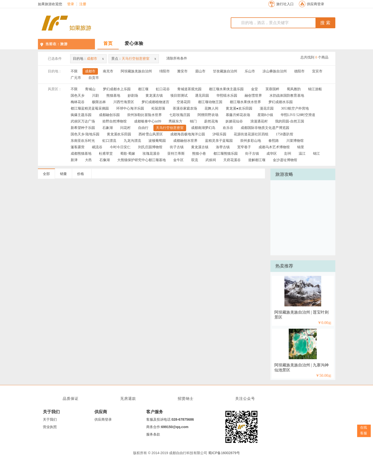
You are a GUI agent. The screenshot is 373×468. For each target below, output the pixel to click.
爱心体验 (134, 43)
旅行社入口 (285, 4)
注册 (82, 4)
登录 (70, 4)
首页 (108, 43)
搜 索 (325, 22)
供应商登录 (315, 4)
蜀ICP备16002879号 (224, 453)
